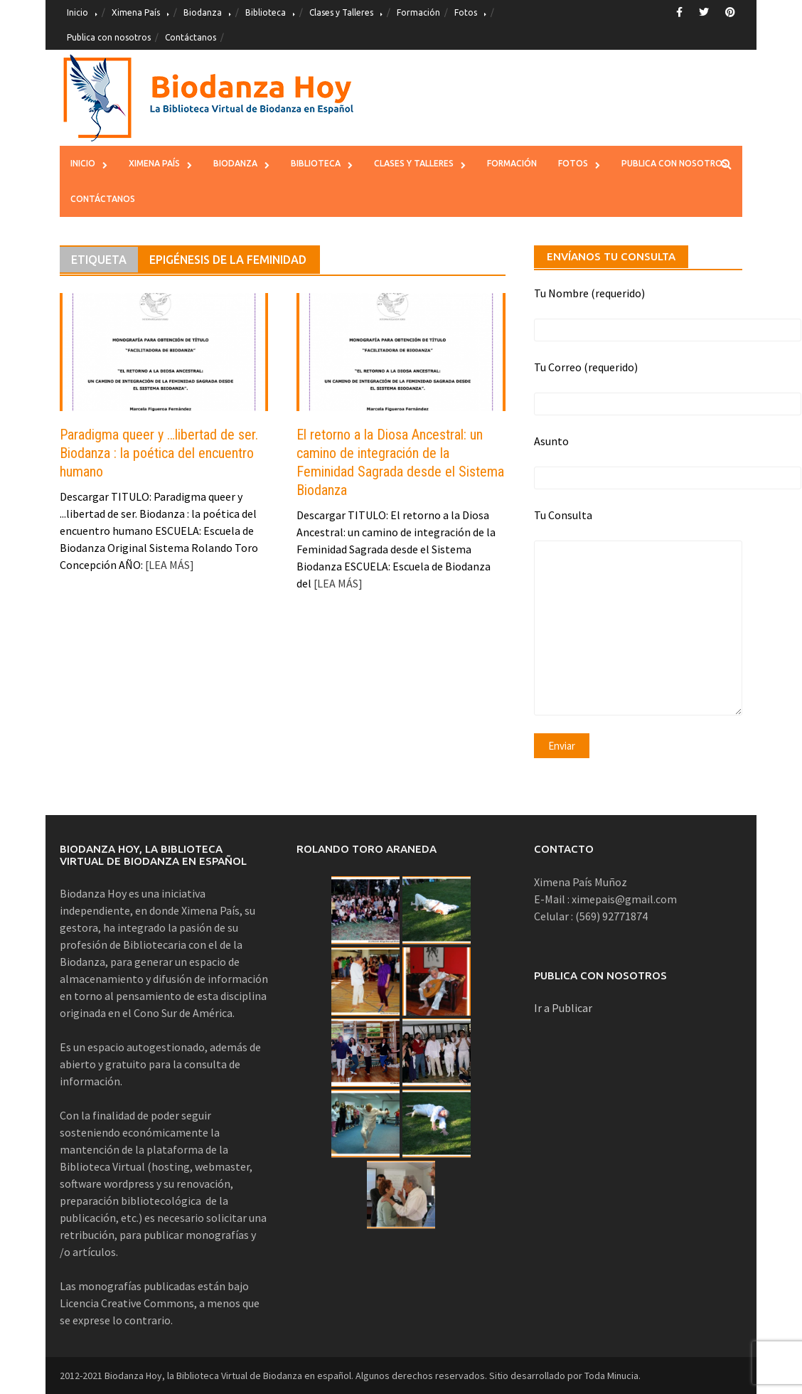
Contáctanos (190, 37)
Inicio (77, 12)
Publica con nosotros (109, 37)
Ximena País (136, 12)
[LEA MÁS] (168, 565)
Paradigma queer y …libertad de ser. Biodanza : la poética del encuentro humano (159, 453)
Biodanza (202, 12)
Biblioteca (265, 12)
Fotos (465, 12)
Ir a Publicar (563, 1008)
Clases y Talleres (341, 12)
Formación (418, 12)
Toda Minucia (611, 1375)
